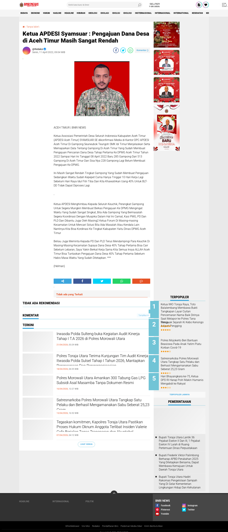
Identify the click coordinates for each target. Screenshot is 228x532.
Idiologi (140, 13)
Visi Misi (83, 522)
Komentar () (142, 50)
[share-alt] (63, 281)
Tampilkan (143, 315)
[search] (104, 5)
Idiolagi (115, 13)
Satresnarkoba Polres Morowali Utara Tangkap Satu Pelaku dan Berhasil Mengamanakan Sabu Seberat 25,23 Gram (102, 406)
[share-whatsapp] (130, 50)
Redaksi (94, 522)
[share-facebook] (116, 50)
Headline (76, 13)
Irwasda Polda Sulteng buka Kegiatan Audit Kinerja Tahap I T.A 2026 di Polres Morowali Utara (99, 339)
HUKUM (50, 13)
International (200, 13)
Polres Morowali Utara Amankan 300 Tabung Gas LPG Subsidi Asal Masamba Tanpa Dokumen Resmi (100, 384)
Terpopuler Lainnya (180, 391)
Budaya (25, 13)
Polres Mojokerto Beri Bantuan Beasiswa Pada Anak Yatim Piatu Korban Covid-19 (184, 342)
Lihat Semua (86, 444)
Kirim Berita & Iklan (157, 522)
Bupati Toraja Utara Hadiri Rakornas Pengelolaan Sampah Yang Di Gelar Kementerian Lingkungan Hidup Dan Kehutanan (180, 478)
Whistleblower (69, 522)
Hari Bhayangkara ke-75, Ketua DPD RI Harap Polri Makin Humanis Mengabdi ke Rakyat (183, 379)
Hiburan (89, 13)
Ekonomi (37, 13)
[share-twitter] (123, 50)
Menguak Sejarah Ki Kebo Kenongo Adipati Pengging (182, 323)
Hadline (62, 13)
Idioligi (128, 13)
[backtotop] (114, 490)
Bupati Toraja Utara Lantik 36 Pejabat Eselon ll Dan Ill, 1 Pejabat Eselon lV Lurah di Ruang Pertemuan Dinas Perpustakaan (179, 439)
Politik (90, 497)
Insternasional (158, 13)
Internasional (179, 13)
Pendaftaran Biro (109, 522)
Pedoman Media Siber (132, 522)
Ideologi (102, 13)
